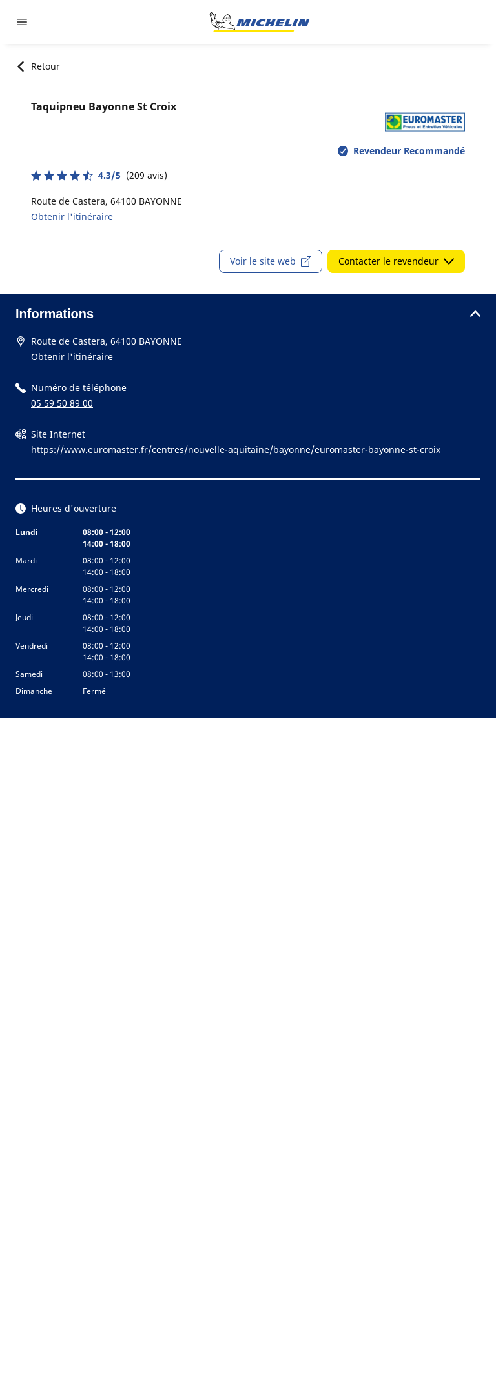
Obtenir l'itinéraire (72, 216)
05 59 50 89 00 (62, 403)
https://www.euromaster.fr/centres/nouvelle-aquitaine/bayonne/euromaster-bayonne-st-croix (235, 449)
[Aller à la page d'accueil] (259, 22)
